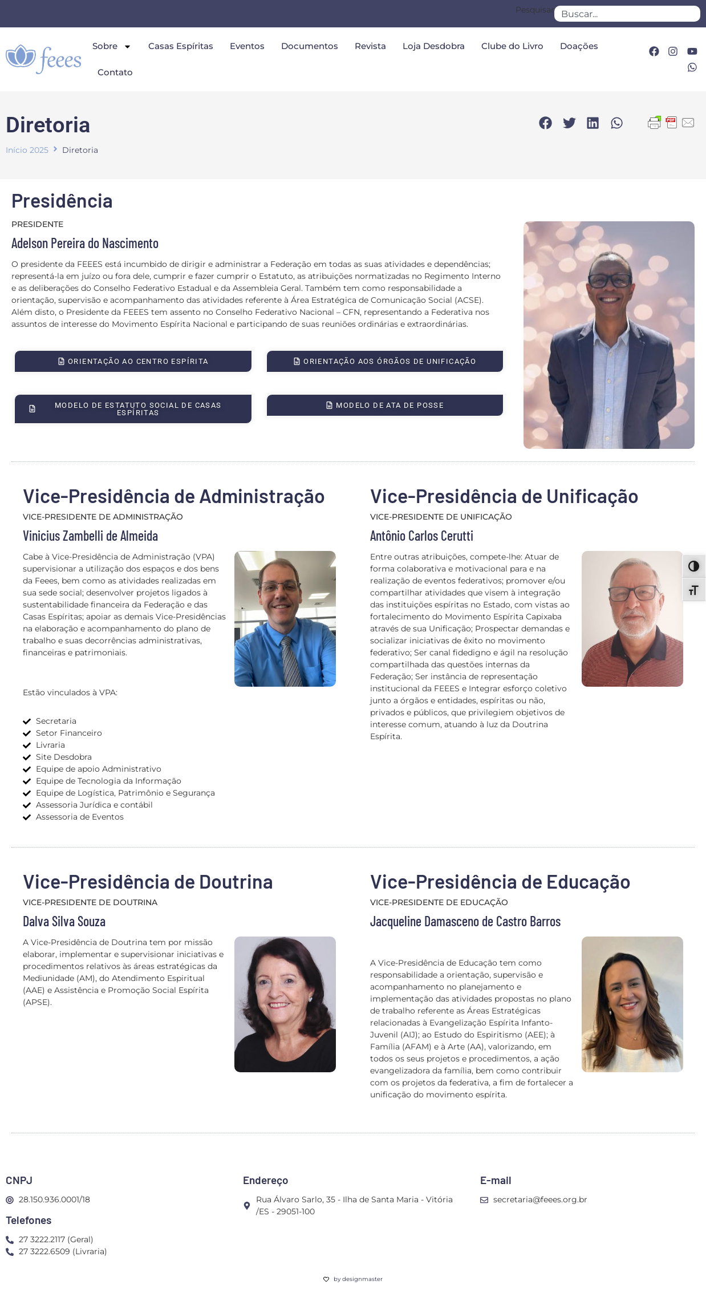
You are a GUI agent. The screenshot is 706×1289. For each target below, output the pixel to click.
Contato (115, 72)
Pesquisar (535, 10)
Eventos (247, 45)
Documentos (309, 45)
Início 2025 (27, 150)
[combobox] (627, 14)
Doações (579, 45)
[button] (546, 123)
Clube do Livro (512, 45)
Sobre (112, 46)
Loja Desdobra (434, 45)
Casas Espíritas (180, 45)
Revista (370, 45)
